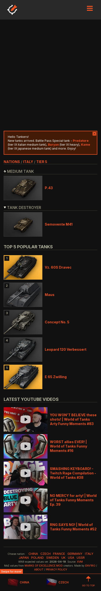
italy (28, 162)
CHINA (18, 582)
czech (45, 554)
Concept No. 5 (57, 322)
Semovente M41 (59, 224)
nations (12, 162)
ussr (81, 557)
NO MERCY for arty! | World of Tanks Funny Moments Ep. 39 (73, 499)
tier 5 (41, 162)
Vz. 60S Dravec (58, 267)
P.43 (49, 188)
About (39, 569)
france (59, 554)
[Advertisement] (50, 75)
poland (37, 557)
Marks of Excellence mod (44, 565)
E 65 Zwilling (56, 377)
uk (63, 557)
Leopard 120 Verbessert (65, 349)
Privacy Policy (56, 569)
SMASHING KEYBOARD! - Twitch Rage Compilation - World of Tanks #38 (73, 473)
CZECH (57, 582)
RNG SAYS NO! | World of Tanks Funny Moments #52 (73, 527)
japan (24, 557)
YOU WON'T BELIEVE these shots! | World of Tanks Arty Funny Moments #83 (73, 419)
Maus (50, 295)
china (33, 554)
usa (71, 557)
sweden (52, 557)
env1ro (90, 565)
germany (75, 554)
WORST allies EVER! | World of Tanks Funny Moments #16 (68, 446)
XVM (80, 561)
